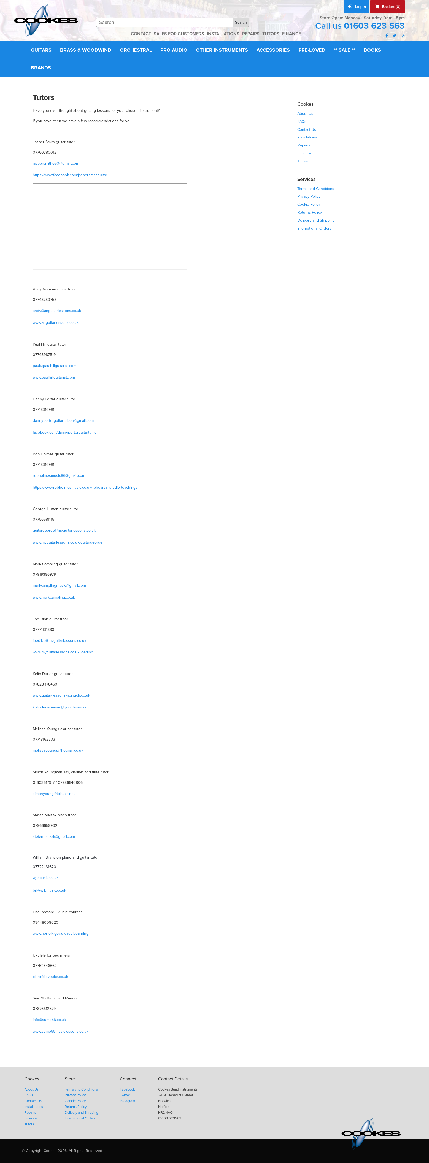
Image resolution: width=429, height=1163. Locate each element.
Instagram (127, 1101)
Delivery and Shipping (316, 220)
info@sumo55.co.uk (49, 1019)
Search (241, 22)
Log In (357, 6)
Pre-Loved (311, 50)
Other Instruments (222, 50)
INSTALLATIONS (223, 34)
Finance (304, 153)
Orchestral (136, 50)
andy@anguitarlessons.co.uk (57, 310)
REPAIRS (251, 34)
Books (372, 50)
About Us (305, 113)
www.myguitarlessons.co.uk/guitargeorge (67, 542)
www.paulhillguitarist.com (54, 377)
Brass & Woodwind (85, 50)
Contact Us (306, 129)
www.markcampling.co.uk (54, 597)
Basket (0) (387, 6)
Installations (307, 137)
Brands (41, 68)
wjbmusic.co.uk (45, 877)
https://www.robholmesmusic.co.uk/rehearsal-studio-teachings (85, 487)
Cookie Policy (308, 204)
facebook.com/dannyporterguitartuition (66, 432)
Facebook (127, 1089)
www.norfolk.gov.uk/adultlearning (60, 933)
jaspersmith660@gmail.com (56, 163)
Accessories (273, 50)
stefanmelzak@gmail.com (54, 836)
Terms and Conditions (315, 188)
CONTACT (141, 34)
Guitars (41, 50)
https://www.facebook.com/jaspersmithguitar (70, 175)
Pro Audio (173, 50)
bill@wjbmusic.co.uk (49, 890)
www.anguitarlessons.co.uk (56, 322)
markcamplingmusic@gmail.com (59, 585)
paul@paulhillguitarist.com (54, 365)
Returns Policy (309, 212)
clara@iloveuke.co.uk (50, 976)
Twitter (125, 1095)
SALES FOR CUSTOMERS (179, 34)
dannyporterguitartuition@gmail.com (63, 420)
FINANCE (291, 34)
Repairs (303, 145)
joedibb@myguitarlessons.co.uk (59, 640)
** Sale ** (344, 50)
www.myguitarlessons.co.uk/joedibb (63, 652)
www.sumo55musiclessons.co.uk (60, 1031)
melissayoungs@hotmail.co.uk (58, 750)
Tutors (302, 161)
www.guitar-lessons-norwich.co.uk (61, 695)
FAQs (301, 121)
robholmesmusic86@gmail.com (59, 475)
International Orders (314, 228)
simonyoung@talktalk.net (54, 793)
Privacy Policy (308, 196)
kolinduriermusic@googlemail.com (61, 707)
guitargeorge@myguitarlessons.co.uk (64, 530)
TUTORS (270, 34)
